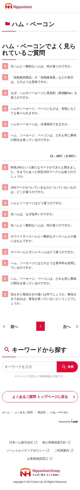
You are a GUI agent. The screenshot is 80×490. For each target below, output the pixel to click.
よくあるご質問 (24, 412)
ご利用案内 (61, 450)
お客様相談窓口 (37, 458)
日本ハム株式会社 (21, 442)
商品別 (41, 412)
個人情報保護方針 (54, 442)
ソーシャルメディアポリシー (25, 450)
